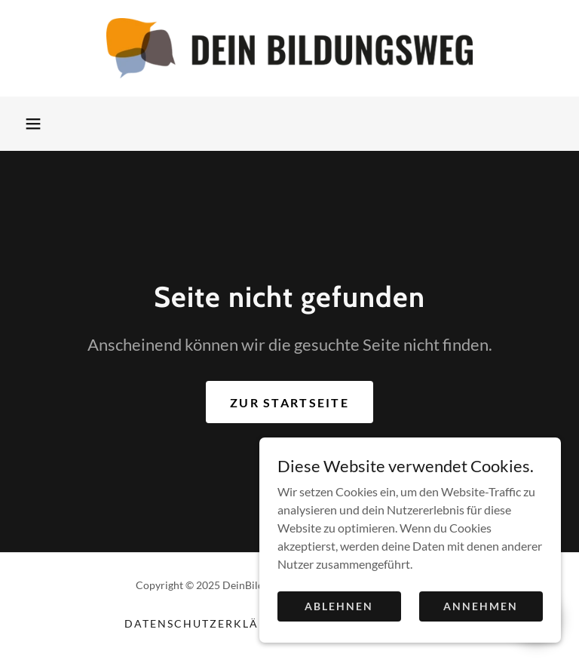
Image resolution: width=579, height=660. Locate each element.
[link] (289, 48)
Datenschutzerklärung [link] (209, 623)
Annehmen (480, 626)
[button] (33, 124)
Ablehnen (339, 626)
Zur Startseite (289, 402)
